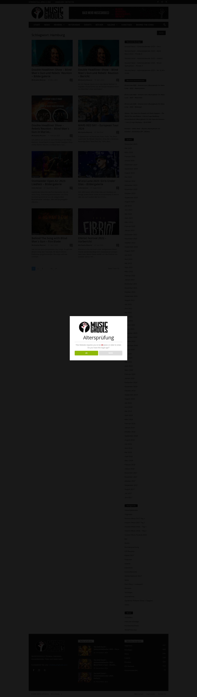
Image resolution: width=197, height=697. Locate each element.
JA (86, 353)
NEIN (110, 353)
